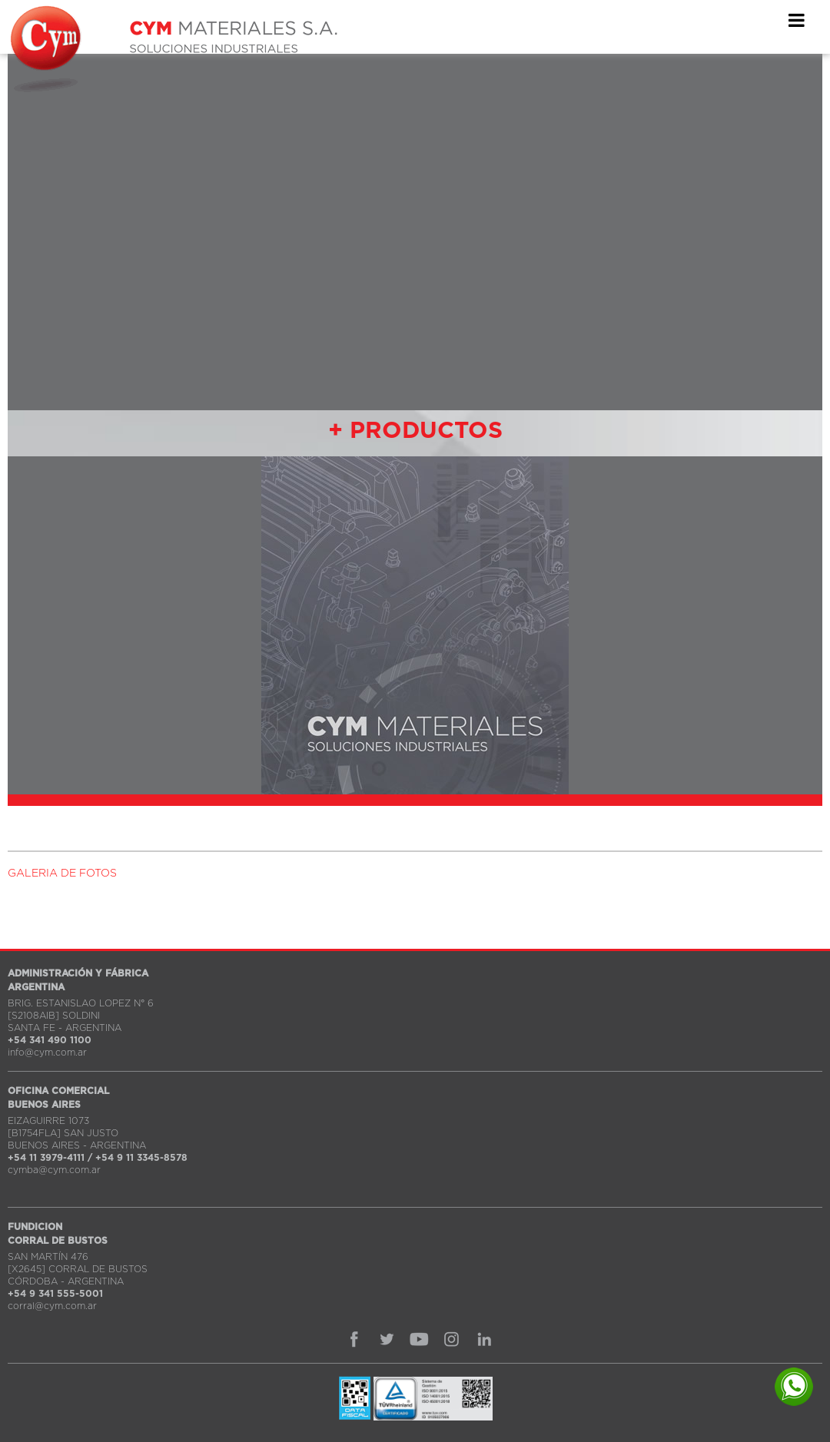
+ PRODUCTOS (415, 431)
